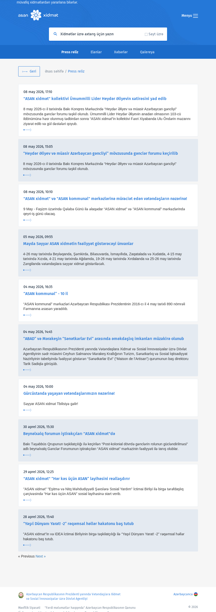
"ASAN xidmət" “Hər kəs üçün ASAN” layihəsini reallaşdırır (76, 478)
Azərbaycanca (183, 594)
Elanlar (96, 52)
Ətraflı (27, 129)
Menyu (190, 16)
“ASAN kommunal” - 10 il (45, 293)
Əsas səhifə (54, 71)
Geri (33, 71)
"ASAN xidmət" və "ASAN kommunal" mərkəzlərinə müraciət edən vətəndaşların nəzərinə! (105, 198)
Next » (41, 556)
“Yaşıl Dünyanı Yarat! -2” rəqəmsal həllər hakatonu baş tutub (78, 523)
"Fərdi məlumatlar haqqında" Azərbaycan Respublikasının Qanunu (90, 608)
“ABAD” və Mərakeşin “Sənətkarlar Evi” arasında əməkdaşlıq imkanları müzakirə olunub (103, 338)
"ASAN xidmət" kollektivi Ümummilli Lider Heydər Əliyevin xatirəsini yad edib (95, 98)
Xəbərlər (121, 52)
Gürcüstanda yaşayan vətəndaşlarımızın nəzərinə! (69, 393)
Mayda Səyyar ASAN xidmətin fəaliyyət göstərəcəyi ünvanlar (78, 243)
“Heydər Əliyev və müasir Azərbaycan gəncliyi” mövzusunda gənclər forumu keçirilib (100, 153)
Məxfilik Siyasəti (29, 608)
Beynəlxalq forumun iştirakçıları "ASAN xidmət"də (69, 433)
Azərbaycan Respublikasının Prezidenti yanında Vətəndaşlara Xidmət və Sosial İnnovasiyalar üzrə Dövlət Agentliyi (73, 596)
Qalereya (147, 52)
